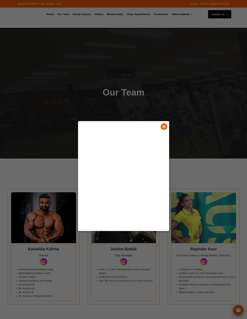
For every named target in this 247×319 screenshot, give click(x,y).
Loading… (123, 180)
